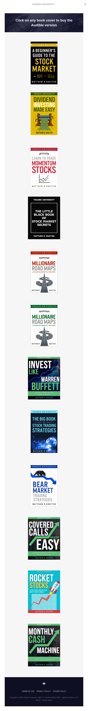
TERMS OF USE (28, 691)
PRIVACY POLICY (44, 691)
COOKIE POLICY (59, 691)
